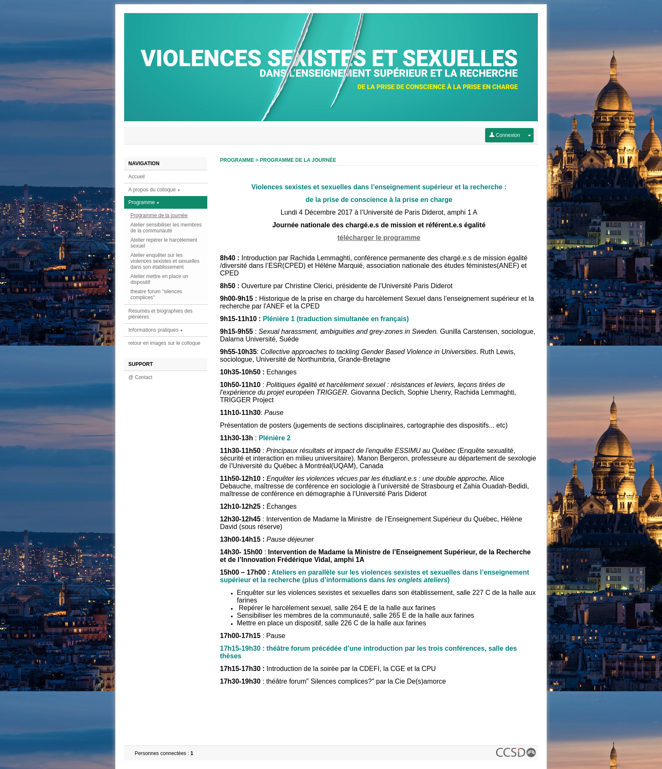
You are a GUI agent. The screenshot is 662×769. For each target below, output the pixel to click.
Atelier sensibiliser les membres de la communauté (166, 228)
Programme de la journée (158, 215)
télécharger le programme (379, 237)
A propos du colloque (154, 190)
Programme (144, 202)
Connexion (504, 135)
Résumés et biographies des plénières (160, 314)
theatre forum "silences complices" (156, 294)
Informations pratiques (155, 330)
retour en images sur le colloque (164, 343)
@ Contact (140, 377)
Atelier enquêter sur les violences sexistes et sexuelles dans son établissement (164, 261)
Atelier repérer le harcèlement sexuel (163, 243)
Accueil (136, 177)
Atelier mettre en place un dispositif (159, 279)
